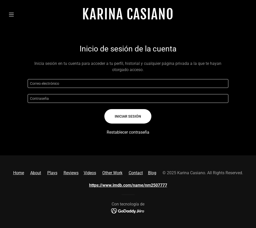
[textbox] (128, 83)
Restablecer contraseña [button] (128, 132)
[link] (128, 18)
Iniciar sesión (128, 116)
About (35, 172)
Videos (90, 172)
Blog (152, 172)
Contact (136, 172)
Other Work (112, 172)
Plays (52, 172)
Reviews (71, 172)
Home (18, 172)
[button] (24, 14)
